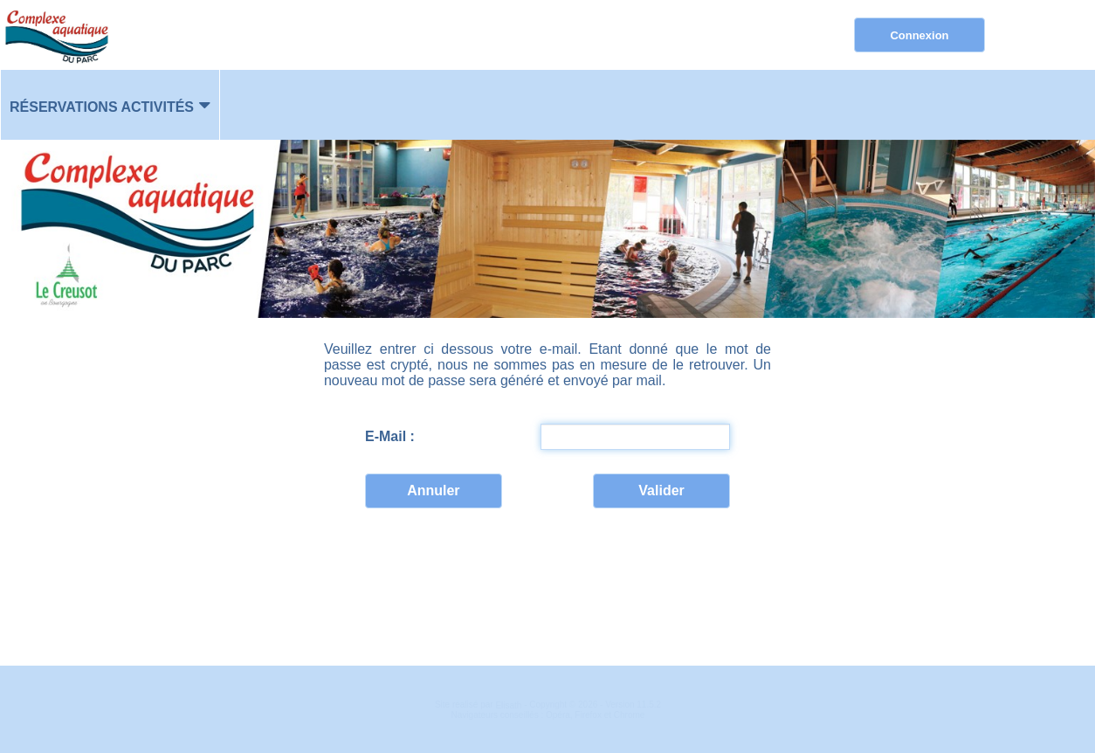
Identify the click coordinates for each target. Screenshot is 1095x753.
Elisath (509, 705)
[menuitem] (110, 105)
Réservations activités (102, 107)
